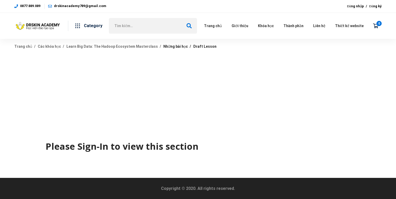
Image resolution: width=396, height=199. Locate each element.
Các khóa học (49, 46)
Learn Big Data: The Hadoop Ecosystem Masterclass (112, 46)
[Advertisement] (198, 93)
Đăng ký (375, 6)
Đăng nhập (355, 6)
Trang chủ (23, 46)
